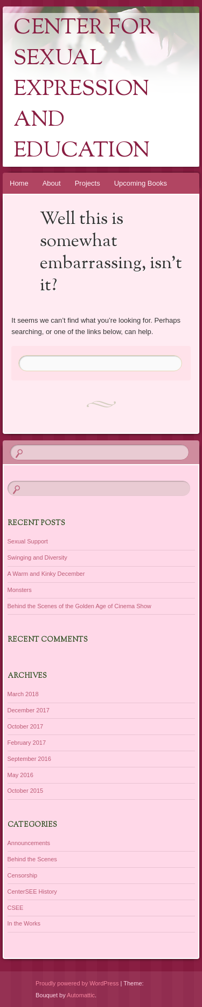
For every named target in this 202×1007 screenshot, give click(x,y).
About (52, 183)
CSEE (16, 907)
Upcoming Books (140, 183)
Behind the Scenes (32, 859)
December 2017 (29, 710)
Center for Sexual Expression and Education (83, 90)
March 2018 (23, 694)
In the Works (24, 923)
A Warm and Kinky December (46, 573)
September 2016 (29, 759)
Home (19, 183)
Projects (87, 183)
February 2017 (27, 742)
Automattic (81, 995)
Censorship (23, 875)
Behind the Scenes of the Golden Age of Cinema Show (79, 606)
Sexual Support (28, 541)
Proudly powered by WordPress (77, 983)
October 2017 (26, 726)
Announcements (29, 843)
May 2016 (20, 775)
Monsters (20, 590)
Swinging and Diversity (37, 557)
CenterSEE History (32, 891)
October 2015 (26, 790)
